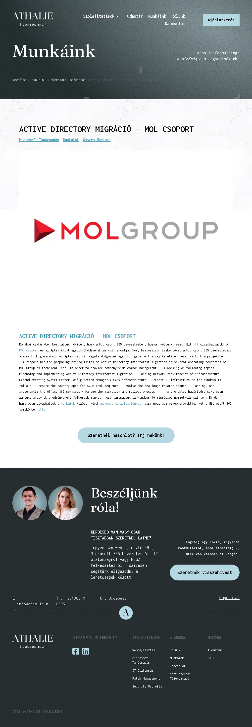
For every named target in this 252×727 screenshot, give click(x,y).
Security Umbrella (147, 686)
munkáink (68, 403)
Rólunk (178, 16)
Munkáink (157, 16)
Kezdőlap (19, 80)
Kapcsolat (175, 24)
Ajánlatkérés (221, 20)
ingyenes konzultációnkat (120, 403)
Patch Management (146, 678)
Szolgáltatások (98, 16)
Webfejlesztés (143, 650)
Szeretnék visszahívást (204, 572)
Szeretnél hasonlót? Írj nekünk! (126, 435)
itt (196, 344)
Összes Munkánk (97, 140)
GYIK (211, 658)
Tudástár (134, 16)
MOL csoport (28, 350)
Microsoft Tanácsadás (68, 80)
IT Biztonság (142, 670)
